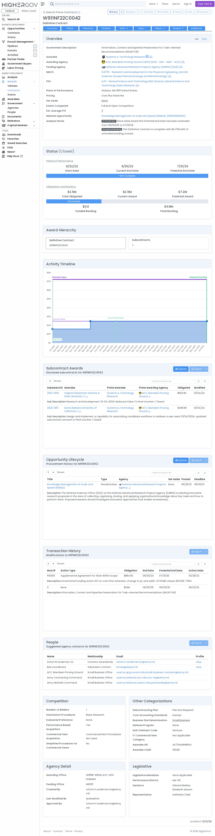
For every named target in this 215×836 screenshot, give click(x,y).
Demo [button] (176, 4)
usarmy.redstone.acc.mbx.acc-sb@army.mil (142, 677)
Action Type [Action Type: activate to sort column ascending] (68, 570)
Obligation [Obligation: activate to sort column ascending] (130, 570)
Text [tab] (204, 39)
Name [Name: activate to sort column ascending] (50, 656)
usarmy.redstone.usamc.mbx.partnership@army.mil (146, 682)
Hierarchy (88, 28)
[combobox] (98, 4)
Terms (68, 831)
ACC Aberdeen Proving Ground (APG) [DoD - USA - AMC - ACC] (143, 62)
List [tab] (197, 39)
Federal (9, 11)
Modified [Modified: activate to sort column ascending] (199, 387)
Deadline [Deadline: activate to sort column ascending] (199, 479)
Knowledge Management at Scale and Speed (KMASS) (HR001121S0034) (144, 116)
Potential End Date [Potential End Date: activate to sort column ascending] (170, 570)
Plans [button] (165, 4)
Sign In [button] (188, 4)
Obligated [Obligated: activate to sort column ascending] (183, 387)
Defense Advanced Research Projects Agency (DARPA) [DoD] (142, 67)
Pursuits (12, 50)
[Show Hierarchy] (150, 56)
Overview (52, 28)
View (199, 662)
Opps (142, 28)
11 (102, 110)
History (160, 28)
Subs (124, 28)
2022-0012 (53, 393)
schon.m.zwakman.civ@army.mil (135, 662)
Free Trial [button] (205, 4)
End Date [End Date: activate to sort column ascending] (148, 570)
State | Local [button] (29, 11)
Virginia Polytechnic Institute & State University (82, 394)
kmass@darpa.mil (127, 667)
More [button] (152, 4)
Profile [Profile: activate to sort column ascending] (200, 656)
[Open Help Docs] (79, 12)
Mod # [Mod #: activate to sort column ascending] (51, 570)
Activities (13, 55)
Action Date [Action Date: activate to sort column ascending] (196, 570)
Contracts (14, 32)
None (105, 100)
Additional (196, 28)
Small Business (181, 720)
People (12, 112)
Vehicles (12, 86)
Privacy (78, 831)
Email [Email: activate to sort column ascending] (119, 656)
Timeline (106, 28)
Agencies (13, 107)
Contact (58, 831)
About (47, 831)
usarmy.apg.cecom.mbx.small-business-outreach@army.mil (152, 672)
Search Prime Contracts (60, 12)
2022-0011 (52, 408)
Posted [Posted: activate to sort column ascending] (185, 479)
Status (70, 28)
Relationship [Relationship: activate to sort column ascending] (95, 656)
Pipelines (13, 46)
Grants (12, 37)
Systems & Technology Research (125, 57)
